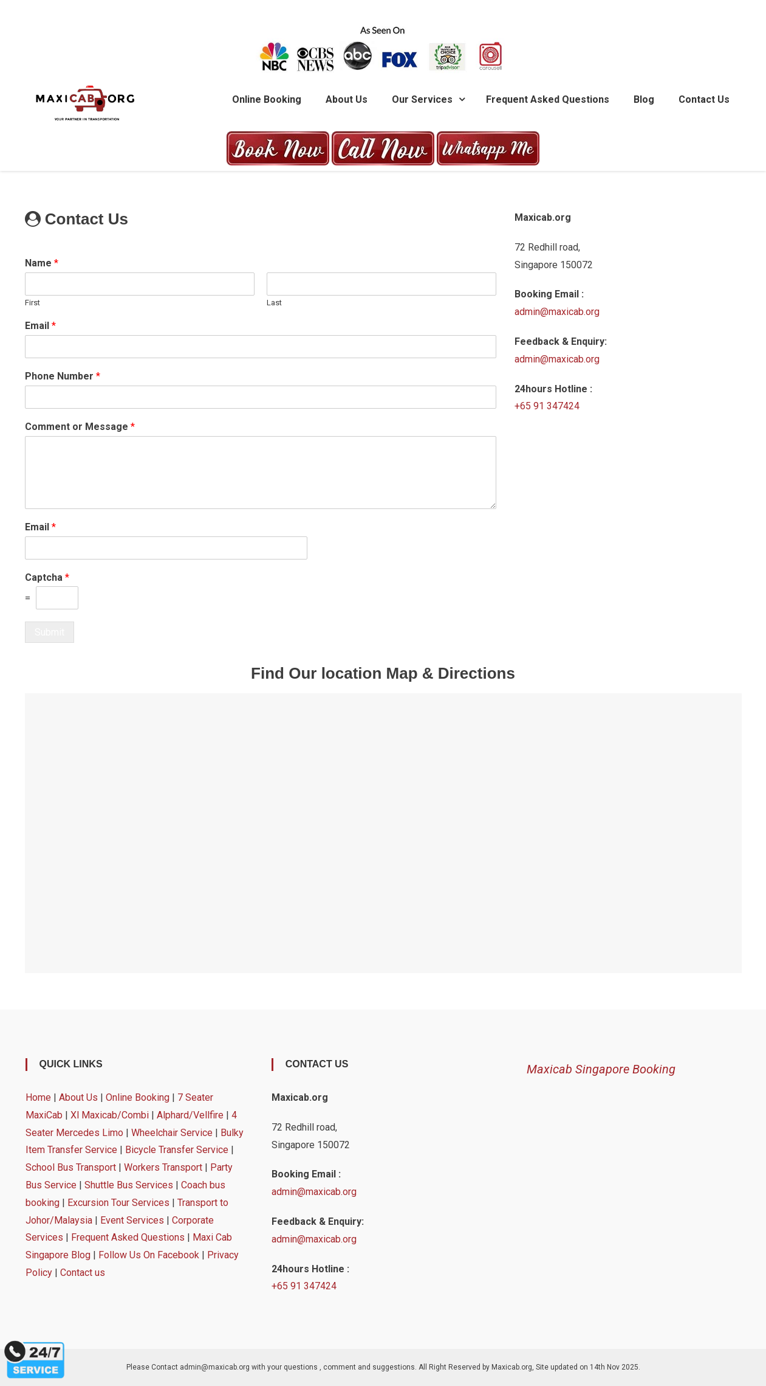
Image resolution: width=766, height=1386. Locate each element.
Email (40, 325)
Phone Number (62, 376)
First (32, 302)
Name (41, 263)
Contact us (704, 99)
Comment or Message (80, 426)
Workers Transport (163, 1167)
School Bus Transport (71, 1167)
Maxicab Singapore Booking (601, 1069)
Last (274, 302)
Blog (644, 99)
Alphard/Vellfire (190, 1115)
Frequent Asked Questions (547, 99)
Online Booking (266, 99)
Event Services (132, 1220)
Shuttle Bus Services (128, 1185)
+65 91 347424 (547, 406)
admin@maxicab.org (557, 311)
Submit (49, 632)
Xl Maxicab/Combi (109, 1115)
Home (38, 1097)
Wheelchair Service (172, 1132)
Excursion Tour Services (118, 1202)
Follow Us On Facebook (148, 1255)
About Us (347, 99)
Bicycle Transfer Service (176, 1150)
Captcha (47, 577)
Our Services (422, 99)
